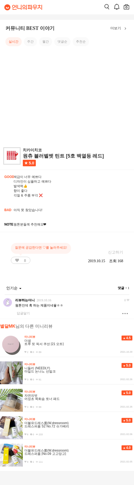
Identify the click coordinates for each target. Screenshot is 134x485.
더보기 (119, 28)
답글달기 (23, 313)
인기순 (13, 288)
